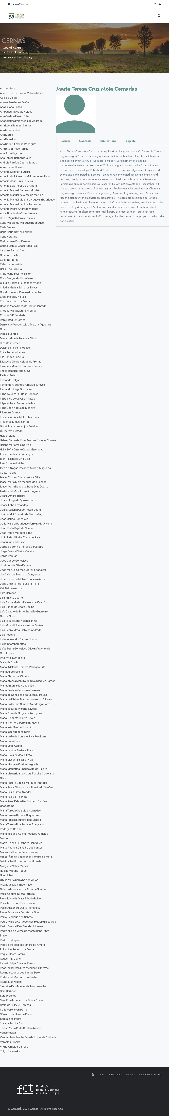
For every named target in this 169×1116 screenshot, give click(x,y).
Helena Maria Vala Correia (15, 444)
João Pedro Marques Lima (16, 532)
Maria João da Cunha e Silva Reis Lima (23, 736)
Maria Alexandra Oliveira (14, 676)
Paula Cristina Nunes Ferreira (17, 893)
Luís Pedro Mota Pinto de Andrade (20, 630)
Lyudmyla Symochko (12, 657)
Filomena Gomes (10, 412)
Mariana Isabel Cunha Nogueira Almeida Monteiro (24, 836)
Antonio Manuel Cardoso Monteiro (21, 190)
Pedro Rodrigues (10, 940)
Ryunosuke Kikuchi (11, 981)
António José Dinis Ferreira (16, 181)
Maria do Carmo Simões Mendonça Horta (25, 704)
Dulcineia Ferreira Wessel (15, 347)
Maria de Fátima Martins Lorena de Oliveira (26, 699)
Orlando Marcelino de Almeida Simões (23, 889)
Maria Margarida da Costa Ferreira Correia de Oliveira (27, 776)
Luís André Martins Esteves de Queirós (23, 602)
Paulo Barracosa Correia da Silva (19, 912)
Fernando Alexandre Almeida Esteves (22, 384)
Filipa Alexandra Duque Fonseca (19, 394)
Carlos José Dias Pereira (15, 241)
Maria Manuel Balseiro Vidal (16, 759)
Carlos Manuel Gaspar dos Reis (19, 245)
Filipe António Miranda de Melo (18, 403)
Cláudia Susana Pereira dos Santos (21, 292)
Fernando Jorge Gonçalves (16, 389)
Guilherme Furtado (11, 431)
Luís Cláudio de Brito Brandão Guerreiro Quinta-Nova (24, 614)
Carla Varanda (8, 236)
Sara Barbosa (8, 991)
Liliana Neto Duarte (11, 597)
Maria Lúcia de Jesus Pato (16, 755)
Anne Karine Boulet (11, 167)
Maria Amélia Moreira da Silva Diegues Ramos (27, 681)
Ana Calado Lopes (11, 107)
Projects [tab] (130, 141)
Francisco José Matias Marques (19, 417)
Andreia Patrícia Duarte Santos (18, 162)
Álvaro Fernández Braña (14, 102)
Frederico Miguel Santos (14, 421)
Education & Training (150, 1074)
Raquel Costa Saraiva (13, 954)
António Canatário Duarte (15, 171)
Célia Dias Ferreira (11, 269)
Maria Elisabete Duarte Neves (17, 718)
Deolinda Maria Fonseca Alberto (19, 338)
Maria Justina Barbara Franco (17, 750)
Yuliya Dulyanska (10, 1051)
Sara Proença (8, 995)
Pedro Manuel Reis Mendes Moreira (21, 926)
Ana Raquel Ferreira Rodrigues (18, 144)
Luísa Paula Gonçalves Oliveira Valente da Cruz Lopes (25, 651)
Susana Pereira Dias (12, 1023)
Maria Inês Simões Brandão (16, 727)
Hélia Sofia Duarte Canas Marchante (21, 449)
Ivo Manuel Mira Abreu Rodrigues (20, 491)
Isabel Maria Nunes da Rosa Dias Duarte (24, 486)
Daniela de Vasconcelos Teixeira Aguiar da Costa (25, 327)
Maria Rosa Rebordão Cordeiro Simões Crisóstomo (23, 804)
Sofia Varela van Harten (14, 1009)
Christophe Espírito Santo (15, 273)
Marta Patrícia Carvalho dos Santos (21, 847)
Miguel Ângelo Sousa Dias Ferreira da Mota (26, 856)
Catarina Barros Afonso (14, 250)
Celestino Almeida (11, 264)
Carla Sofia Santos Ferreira (16, 232)
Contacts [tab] (85, 141)
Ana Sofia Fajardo (11, 153)
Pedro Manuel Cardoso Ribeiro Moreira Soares (28, 921)
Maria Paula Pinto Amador (15, 792)
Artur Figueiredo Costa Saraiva (18, 213)
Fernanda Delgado (11, 380)
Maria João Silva (10, 741)
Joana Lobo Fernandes (14, 505)
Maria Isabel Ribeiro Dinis (15, 731)
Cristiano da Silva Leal (13, 296)
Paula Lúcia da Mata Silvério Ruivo (20, 898)
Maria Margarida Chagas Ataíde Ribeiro (23, 769)
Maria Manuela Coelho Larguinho (19, 764)
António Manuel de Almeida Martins (21, 195)
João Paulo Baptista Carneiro (17, 528)
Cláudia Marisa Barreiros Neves (19, 287)
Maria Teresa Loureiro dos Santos (20, 819)
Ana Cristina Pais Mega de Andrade (21, 120)
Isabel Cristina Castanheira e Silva (20, 477)
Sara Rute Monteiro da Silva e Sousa (21, 1000)
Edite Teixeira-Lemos (12, 352)
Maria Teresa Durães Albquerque (19, 815)
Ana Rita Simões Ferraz (14, 148)
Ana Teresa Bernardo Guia (15, 158)
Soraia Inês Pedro (10, 1018)
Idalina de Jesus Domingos (16, 454)
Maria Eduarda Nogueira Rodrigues (21, 713)
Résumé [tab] (65, 141)
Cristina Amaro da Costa (15, 301)
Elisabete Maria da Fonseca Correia (21, 366)
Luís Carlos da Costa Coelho (17, 607)
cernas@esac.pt (18, 4)
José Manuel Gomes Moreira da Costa (23, 569)
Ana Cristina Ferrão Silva (14, 116)
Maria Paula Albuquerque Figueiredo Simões (26, 787)
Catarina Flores (9, 259)
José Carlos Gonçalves (14, 560)
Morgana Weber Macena (14, 866)
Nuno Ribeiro (7, 875)
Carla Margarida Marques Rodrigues (22, 222)
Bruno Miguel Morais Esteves (17, 218)
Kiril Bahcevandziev (11, 588)
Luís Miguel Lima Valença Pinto (18, 620)
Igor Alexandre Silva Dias (15, 458)
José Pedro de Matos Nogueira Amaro (23, 579)
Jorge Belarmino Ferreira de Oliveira (21, 546)
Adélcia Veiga (8, 97)
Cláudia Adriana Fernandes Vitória (20, 282)
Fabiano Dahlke (9, 375)
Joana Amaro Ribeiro (12, 495)
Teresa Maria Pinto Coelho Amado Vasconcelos (20, 1030)
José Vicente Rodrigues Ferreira (19, 583)
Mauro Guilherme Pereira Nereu (19, 852)
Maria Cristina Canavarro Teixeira (20, 690)
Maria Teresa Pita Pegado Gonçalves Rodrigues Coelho (22, 827)
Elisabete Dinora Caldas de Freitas (20, 361)
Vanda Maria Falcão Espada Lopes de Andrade (28, 1037)
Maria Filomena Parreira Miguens (20, 722)
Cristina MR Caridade (12, 315)
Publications (115, 1074)
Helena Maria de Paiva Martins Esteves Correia (28, 440)
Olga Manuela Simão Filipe (16, 884)
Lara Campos (8, 593)
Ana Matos (6, 134)
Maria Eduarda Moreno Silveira (18, 708)
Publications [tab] (108, 141)
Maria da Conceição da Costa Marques (23, 694)
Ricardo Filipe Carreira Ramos (18, 963)
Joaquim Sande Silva (12, 542)
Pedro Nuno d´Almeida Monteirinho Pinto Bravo (24, 933)
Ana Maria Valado (10, 130)
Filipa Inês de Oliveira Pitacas (17, 398)
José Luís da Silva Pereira (15, 565)
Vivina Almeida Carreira (14, 1046)
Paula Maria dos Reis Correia (17, 903)
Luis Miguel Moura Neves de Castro (21, 625)
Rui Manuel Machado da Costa (18, 977)
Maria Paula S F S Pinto (13, 796)
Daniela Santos (9, 333)
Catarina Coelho (9, 255)
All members (7, 88)
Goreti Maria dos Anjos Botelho (19, 426)
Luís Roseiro (7, 634)
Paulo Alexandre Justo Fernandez (20, 907)
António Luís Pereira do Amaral (18, 185)
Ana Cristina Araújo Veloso (16, 111)
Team (101, 1074)
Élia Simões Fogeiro (12, 357)
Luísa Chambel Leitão (13, 644)
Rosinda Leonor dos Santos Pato (20, 972)
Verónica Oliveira (10, 1042)
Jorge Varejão (8, 556)
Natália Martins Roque (13, 870)
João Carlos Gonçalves (14, 519)
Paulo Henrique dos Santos (16, 917)
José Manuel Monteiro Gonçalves (20, 574)
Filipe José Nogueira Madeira (17, 407)
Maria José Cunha (11, 745)
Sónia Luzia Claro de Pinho (16, 1014)
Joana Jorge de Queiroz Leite (18, 500)
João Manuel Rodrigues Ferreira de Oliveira (26, 523)
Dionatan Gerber (10, 343)
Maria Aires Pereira (11, 671)
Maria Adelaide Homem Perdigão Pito (22, 667)
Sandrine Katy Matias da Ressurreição (23, 986)
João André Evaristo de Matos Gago (22, 514)
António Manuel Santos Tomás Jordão (23, 204)
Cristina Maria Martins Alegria (18, 310)
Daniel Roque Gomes (12, 320)
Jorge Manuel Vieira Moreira (17, 551)
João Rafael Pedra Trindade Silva (20, 537)
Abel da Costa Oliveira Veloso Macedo (23, 93)
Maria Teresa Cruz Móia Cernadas (20, 810)
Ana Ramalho (8, 139)
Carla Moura (7, 227)
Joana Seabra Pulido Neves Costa (20, 509)
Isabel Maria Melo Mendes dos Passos (23, 482)
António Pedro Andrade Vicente (19, 208)
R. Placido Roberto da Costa (17, 949)
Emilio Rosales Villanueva (15, 370)
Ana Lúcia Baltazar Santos (16, 125)
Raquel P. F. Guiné (10, 958)
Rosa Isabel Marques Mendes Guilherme (24, 968)
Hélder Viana (7, 435)
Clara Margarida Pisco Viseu (17, 278)
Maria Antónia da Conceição (17, 685)
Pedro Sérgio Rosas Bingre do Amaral (23, 944)
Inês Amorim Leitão (12, 463)
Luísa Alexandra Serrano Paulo (18, 639)
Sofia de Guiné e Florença (15, 1005)
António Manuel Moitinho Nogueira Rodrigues (27, 199)
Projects (130, 1074)
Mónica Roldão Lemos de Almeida (20, 861)
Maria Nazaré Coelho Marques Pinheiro (23, 782)
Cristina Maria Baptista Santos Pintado (23, 306)
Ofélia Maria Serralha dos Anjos (19, 880)
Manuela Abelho (9, 662)
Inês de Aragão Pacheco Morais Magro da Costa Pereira (25, 470)
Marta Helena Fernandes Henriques (21, 843)
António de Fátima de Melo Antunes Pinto (25, 176)
